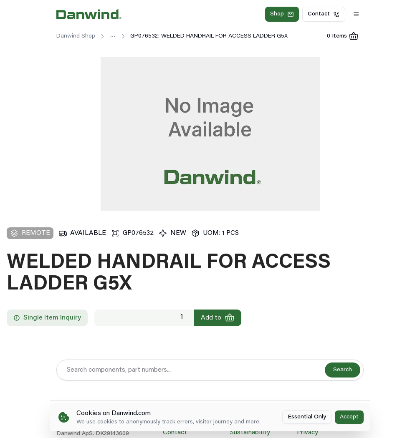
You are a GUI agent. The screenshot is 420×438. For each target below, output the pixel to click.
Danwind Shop (75, 36)
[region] (210, 134)
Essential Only (307, 417)
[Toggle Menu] (356, 14)
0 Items (345, 37)
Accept (349, 417)
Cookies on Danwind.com (113, 413)
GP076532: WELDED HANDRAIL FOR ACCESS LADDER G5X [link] (209, 36)
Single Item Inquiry (47, 318)
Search (342, 370)
